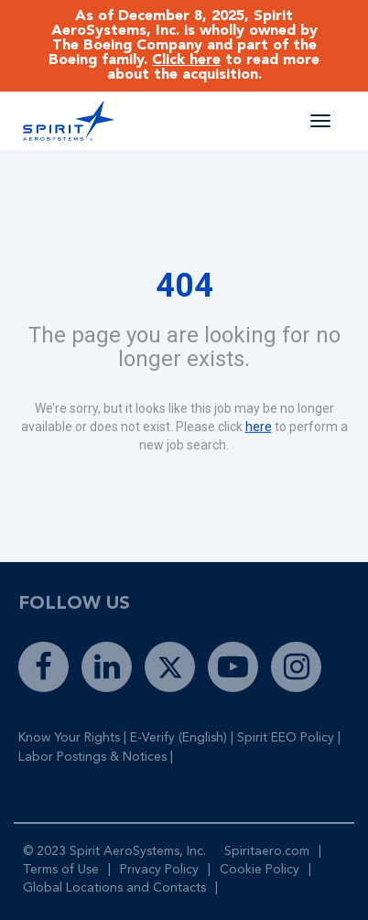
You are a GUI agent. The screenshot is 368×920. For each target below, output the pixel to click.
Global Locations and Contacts (114, 888)
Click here (186, 60)
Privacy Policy (159, 869)
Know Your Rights (69, 737)
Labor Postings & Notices (92, 757)
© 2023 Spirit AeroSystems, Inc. (114, 851)
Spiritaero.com (266, 851)
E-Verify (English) (178, 737)
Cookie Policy (259, 869)
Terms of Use (61, 869)
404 (184, 285)
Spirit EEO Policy (285, 737)
